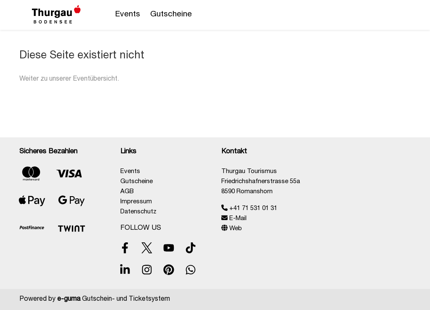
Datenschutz (138, 212)
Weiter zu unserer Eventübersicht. (69, 79)
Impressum (136, 202)
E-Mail (234, 218)
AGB (127, 192)
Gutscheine (171, 14)
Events (127, 14)
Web (231, 229)
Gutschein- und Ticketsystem (113, 299)
